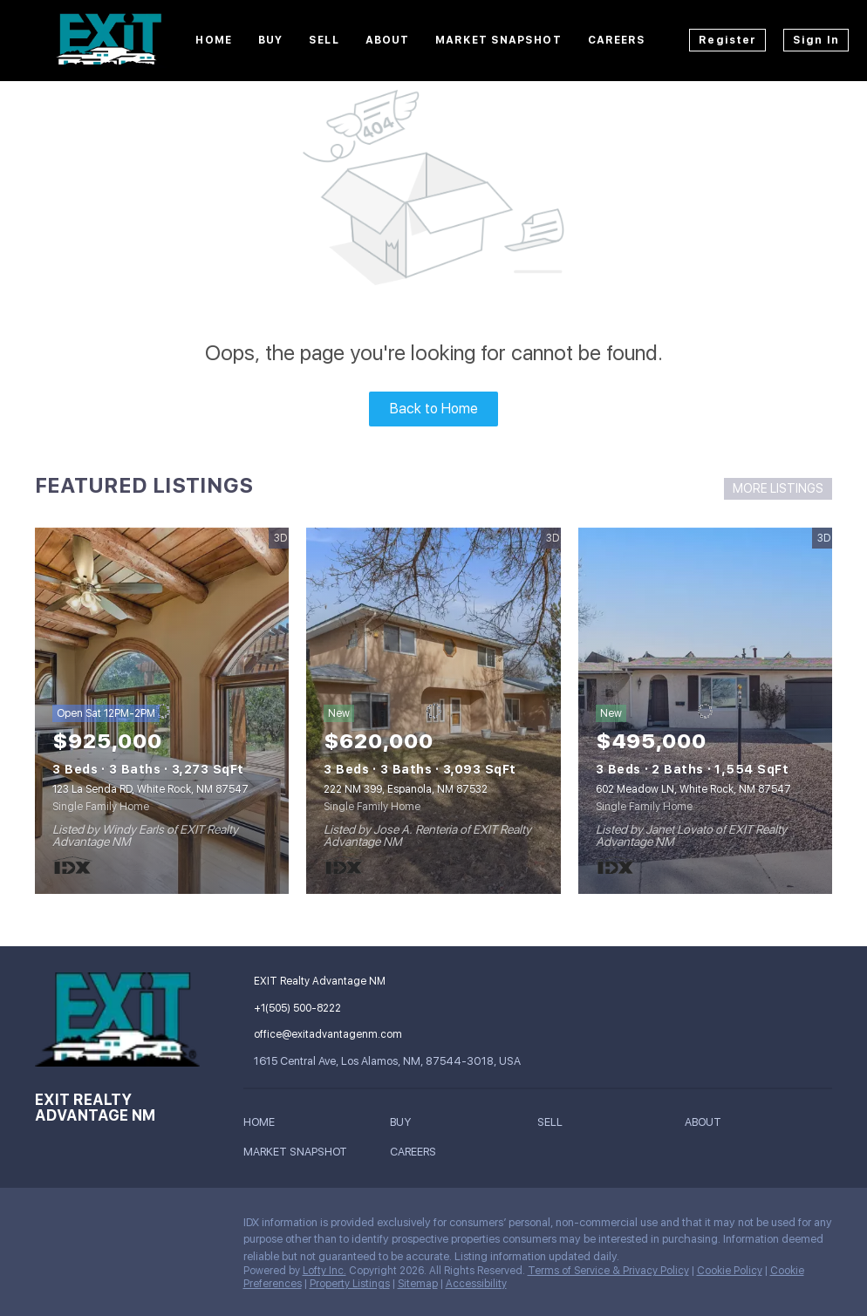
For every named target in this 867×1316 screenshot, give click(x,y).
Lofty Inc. (324, 1271)
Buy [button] (270, 40)
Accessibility (476, 1284)
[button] (263, 1124)
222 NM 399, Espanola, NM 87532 (406, 789)
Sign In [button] (816, 40)
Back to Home (434, 408)
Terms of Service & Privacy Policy (608, 1271)
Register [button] (727, 40)
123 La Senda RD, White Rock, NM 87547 (150, 789)
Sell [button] (323, 40)
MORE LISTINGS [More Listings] (778, 488)
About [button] (387, 40)
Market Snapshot (498, 40)
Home (213, 40)
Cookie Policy (729, 1271)
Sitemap (418, 1284)
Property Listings (350, 1284)
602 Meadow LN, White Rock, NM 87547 (693, 789)
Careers (617, 40)
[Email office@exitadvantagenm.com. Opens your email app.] (364, 1034)
